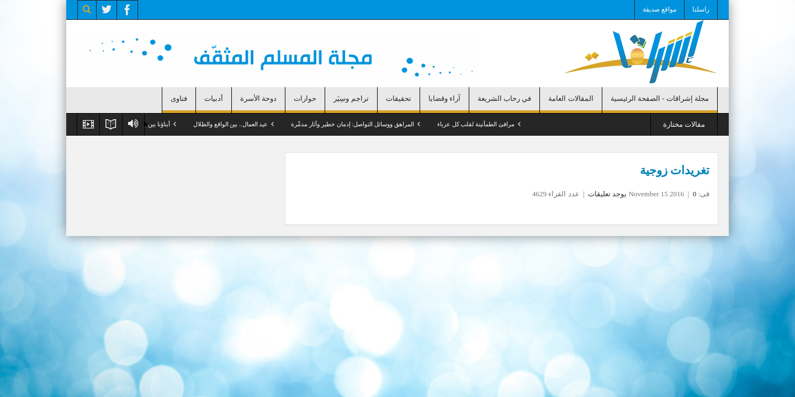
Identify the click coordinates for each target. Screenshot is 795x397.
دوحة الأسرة (258, 98)
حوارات (305, 98)
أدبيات (213, 98)
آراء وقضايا (444, 98)
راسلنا (700, 9)
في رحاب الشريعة (505, 98)
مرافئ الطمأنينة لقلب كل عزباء (476, 124)
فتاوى (179, 98)
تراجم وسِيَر (350, 98)
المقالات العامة (570, 98)
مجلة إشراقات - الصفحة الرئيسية (660, 98)
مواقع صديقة (659, 9)
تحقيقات (398, 98)
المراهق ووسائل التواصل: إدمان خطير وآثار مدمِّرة (352, 124)
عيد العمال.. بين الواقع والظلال (230, 124)
